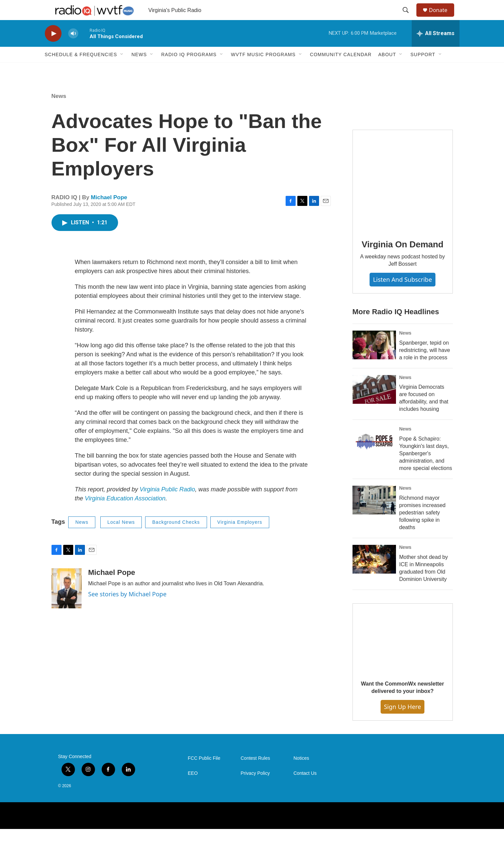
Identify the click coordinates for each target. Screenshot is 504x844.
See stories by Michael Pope (127, 609)
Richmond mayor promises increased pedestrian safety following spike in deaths (422, 527)
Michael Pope (109, 212)
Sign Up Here (402, 722)
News (139, 69)
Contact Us (305, 788)
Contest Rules (255, 773)
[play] (53, 48)
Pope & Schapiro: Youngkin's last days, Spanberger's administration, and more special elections (425, 468)
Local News (121, 537)
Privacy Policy (255, 788)
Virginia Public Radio (167, 504)
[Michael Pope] (67, 603)
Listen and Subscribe (402, 294)
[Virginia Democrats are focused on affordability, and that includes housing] (374, 404)
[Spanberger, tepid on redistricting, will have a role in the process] (374, 360)
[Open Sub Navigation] (122, 69)
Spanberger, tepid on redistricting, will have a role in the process (424, 365)
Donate (442, 17)
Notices (301, 773)
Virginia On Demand (402, 259)
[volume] (73, 48)
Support (422, 69)
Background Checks (176, 537)
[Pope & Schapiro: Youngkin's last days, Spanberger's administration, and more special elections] (374, 456)
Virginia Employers (239, 537)
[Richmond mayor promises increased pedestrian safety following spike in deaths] (374, 515)
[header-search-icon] (409, 18)
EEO (193, 788)
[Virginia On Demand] (402, 195)
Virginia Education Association (125, 513)
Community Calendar (341, 69)
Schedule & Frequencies (81, 69)
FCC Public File (204, 773)
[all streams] (436, 48)
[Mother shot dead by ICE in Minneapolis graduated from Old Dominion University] (374, 574)
